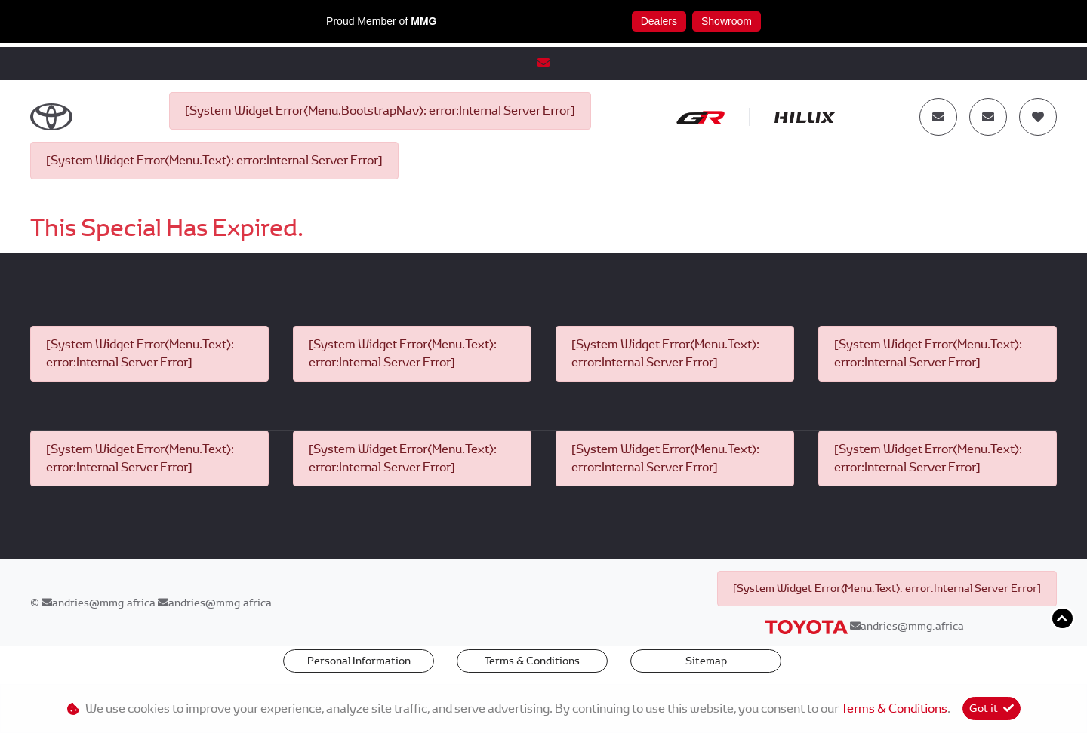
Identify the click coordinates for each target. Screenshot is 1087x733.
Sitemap (706, 660)
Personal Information (359, 660)
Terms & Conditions (532, 660)
